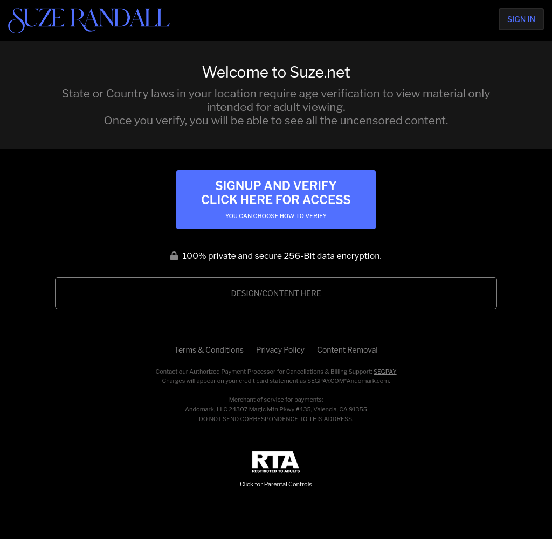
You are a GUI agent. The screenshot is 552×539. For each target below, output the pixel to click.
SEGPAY (385, 371)
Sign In (521, 19)
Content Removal (347, 349)
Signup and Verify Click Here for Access (276, 199)
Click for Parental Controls (276, 469)
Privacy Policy (280, 349)
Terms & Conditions (208, 349)
